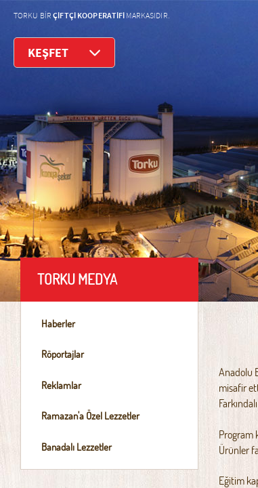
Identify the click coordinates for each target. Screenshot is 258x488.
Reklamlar (61, 385)
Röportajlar (62, 354)
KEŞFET (64, 52)
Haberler (58, 323)
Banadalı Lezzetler (76, 447)
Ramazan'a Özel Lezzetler (90, 415)
